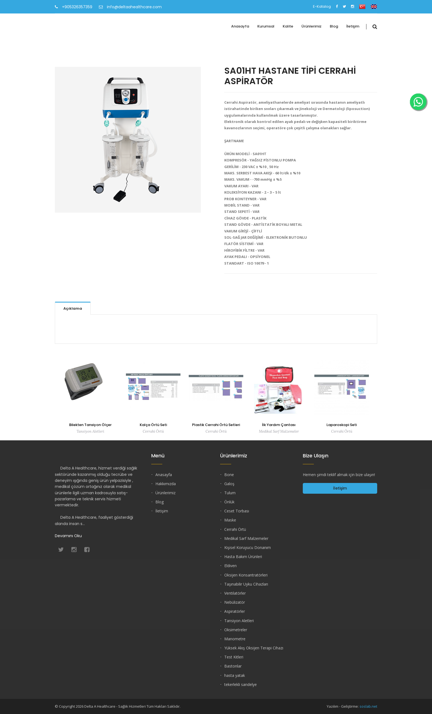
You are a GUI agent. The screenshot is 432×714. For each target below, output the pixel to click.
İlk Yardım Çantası (279, 424)
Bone (229, 474)
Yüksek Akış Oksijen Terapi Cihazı (253, 647)
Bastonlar (233, 666)
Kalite (288, 26)
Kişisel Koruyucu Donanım (247, 547)
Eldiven (230, 565)
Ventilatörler (235, 593)
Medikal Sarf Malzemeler (246, 538)
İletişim (352, 26)
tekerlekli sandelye (240, 684)
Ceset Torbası (236, 510)
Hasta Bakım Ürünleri (243, 556)
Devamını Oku (68, 536)
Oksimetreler (235, 629)
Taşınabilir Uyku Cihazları (246, 584)
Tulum (230, 492)
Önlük (229, 501)
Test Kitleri (233, 657)
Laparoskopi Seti (341, 424)
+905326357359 (73, 7)
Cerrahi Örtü (235, 529)
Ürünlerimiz (311, 26)
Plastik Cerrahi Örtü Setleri (216, 424)
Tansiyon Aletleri (239, 620)
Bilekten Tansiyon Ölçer (90, 424)
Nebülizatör (234, 602)
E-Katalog (322, 6)
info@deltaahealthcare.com (130, 7)
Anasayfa (240, 26)
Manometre (234, 638)
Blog (334, 26)
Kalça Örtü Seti (153, 424)
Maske (230, 520)
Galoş (229, 483)
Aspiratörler (234, 611)
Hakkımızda (165, 483)
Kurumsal (265, 26)
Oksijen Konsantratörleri (246, 575)
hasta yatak (234, 675)
